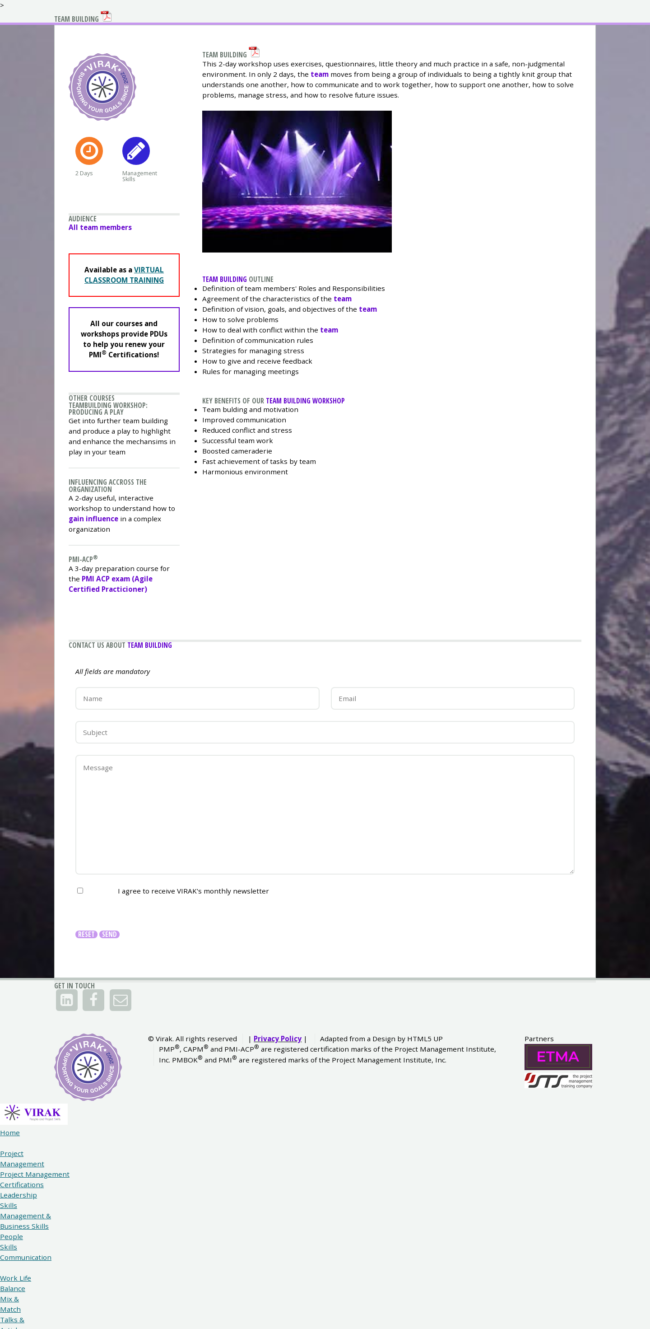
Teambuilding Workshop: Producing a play (116, 501)
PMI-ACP (86, 671)
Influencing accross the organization (115, 588)
